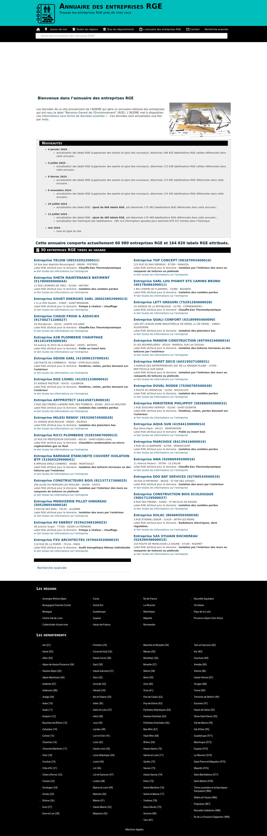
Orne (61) (148, 690)
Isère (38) (98, 716)
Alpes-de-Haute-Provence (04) (58, 664)
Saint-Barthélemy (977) (206, 774)
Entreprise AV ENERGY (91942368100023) (70, 522)
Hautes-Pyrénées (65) (154, 716)
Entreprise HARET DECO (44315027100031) (171, 361)
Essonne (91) (201, 703)
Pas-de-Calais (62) (153, 697)
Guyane (97, 618)
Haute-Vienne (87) (203, 677)
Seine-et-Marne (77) (153, 794)
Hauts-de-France (101, 624)
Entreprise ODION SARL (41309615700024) (71, 358)
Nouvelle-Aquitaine (204, 598)
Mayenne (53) (100, 813)
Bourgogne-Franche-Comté (56, 605)
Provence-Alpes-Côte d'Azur (208, 618)
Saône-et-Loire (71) (153, 755)
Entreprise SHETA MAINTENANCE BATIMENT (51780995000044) (72, 279)
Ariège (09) (48, 697)
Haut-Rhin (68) (151, 735)
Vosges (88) (200, 684)
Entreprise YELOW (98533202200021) (66, 260)
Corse (96, 598)
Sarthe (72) (149, 761)
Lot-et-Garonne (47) (103, 774)
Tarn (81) (148, 820)
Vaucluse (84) (201, 658)
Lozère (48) (99, 781)
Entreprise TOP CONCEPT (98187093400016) (172, 260)
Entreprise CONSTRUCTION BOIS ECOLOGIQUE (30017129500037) (173, 495)
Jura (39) (98, 722)
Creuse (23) (48, 781)
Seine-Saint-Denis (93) (205, 716)
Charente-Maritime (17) (54, 748)
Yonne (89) (200, 690)
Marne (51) (99, 800)
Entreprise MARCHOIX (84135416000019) (170, 441)
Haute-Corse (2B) (102, 658)
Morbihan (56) (150, 658)
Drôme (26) (48, 800)
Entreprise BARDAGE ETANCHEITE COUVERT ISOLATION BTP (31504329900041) (81, 457)
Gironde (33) (99, 684)
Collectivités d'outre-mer (55, 624)
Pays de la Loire (202, 611)
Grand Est (98, 605)
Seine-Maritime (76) (153, 787)
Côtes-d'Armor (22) (52, 774)
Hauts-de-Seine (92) (204, 709)
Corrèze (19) (49, 761)
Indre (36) (98, 703)
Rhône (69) (149, 742)
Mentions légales (133, 829)
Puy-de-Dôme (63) (152, 703)
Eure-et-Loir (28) (50, 813)
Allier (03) (47, 658)
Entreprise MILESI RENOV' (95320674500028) (73, 417)
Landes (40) (99, 729)
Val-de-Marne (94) (203, 722)
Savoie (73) (149, 768)
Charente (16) (49, 742)
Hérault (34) (99, 690)
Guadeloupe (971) (203, 735)
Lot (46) (97, 768)
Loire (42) (98, 742)
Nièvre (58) (149, 671)
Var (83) (198, 651)
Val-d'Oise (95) (201, 729)
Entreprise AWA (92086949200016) (164, 459)
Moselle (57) (150, 664)
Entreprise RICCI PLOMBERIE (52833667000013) (75, 435)
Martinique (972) (203, 742)
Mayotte (147, 618)
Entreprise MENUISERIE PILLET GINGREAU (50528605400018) (70, 503)
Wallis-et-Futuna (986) (205, 797)
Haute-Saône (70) (152, 748)
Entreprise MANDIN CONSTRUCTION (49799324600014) (182, 340)
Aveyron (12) (49, 716)
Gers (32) (98, 677)
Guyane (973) (201, 748)
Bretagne (47, 611)
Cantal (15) (48, 735)
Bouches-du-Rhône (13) (54, 722)
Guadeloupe (99, 611)
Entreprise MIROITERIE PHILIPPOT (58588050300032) (180, 403)
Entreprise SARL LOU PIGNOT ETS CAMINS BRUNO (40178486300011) (177, 282)
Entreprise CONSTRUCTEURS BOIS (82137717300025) (80, 480)
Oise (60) (148, 684)
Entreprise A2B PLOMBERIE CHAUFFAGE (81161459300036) (68, 339)
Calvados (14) (49, 729)
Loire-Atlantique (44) (104, 755)
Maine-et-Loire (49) (103, 787)
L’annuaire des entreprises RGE (160, 29)
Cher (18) (47, 755)
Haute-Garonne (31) (103, 671)
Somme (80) (149, 813)
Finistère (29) (100, 645)
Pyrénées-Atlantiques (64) (157, 709)
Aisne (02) (47, 651)
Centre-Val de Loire (52, 618)
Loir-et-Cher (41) (101, 735)
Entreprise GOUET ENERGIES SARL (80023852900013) (81, 299)
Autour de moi (56, 29)
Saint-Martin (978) (203, 781)
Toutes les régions (85, 29)
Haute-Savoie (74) (152, 774)
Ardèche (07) (49, 684)
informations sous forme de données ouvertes (73, 116)
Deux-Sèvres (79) (152, 807)
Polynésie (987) (202, 804)
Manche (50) (99, 794)
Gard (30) (98, 664)
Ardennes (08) (49, 690)
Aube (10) (47, 703)
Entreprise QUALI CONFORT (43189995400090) (174, 319)
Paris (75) (148, 781)
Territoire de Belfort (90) (206, 697)
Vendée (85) (200, 664)
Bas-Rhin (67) (150, 729)
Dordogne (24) (50, 787)
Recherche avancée (216, 29)
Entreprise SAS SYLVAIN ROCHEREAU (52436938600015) (166, 537)
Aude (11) (47, 709)
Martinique (149, 611)
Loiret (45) (98, 761)
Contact (193, 29)
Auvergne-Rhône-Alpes (54, 598)
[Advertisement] (133, 68)
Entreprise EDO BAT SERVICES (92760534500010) (177, 476)
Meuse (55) (149, 651)
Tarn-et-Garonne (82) (205, 645)
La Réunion (149, 605)
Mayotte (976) (201, 768)
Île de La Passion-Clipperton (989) (212, 817)
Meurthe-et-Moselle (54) (156, 645)
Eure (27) (47, 807)
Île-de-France (150, 598)
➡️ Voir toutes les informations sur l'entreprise (61, 271)
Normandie (149, 624)
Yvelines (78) (150, 800)
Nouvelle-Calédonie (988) (207, 810)
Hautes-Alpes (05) (51, 671)
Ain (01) (46, 645)
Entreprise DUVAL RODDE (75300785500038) (173, 385)
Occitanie (199, 605)
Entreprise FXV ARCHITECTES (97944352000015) (76, 540)
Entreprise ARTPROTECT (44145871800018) (72, 400)
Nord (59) (148, 677)
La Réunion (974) (203, 755)
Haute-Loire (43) (101, 748)
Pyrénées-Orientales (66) (156, 722)
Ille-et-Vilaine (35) (102, 697)
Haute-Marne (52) (102, 807)
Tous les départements (118, 29)
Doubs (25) (48, 794)
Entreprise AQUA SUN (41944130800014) (169, 424)
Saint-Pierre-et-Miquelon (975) (210, 761)
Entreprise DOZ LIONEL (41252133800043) (71, 379)
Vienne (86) (200, 671)
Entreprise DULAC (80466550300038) (166, 515)
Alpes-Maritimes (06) (53, 677)
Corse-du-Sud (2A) (102, 651)
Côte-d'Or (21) (49, 768)
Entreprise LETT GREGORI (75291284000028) (173, 302)
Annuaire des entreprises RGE (110, 6)
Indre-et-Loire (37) (102, 709)
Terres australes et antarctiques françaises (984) (210, 789)
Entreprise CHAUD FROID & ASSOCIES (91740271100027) (66, 318)
